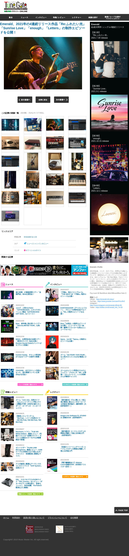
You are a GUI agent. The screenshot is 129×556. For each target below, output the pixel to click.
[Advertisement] (86, 19)
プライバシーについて (57, 518)
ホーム (6, 518)
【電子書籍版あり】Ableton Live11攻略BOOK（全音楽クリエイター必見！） (73, 465)
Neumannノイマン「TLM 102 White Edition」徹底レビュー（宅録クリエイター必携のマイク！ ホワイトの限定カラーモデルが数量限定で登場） (29, 436)
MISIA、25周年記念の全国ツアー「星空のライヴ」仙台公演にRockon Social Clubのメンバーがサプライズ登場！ (29, 342)
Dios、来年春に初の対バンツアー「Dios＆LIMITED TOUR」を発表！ (28, 326)
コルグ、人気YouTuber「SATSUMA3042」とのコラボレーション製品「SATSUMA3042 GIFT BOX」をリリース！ (28, 311)
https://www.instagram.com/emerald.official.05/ (106, 305)
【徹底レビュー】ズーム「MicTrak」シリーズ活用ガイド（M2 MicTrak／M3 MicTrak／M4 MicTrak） (28, 419)
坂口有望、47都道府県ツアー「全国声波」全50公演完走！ (28, 293)
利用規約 (16, 518)
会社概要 (74, 518)
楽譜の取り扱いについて (34, 518)
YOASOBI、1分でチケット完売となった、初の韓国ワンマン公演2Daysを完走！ (28, 372)
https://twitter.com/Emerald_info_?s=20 (109, 307)
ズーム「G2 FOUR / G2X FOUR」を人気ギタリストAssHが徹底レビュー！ (74, 357)
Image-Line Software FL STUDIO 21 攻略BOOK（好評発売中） (73, 417)
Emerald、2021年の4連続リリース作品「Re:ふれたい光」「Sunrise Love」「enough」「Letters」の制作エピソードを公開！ (43, 28)
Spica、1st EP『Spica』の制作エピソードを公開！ (73, 340)
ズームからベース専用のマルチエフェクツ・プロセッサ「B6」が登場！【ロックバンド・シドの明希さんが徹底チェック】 (73, 374)
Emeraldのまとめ (30, 237)
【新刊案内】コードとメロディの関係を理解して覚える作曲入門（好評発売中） (73, 433)
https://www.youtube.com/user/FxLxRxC (111, 301)
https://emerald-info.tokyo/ (105, 299)
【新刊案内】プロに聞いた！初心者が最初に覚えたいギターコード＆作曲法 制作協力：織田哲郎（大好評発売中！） (73, 403)
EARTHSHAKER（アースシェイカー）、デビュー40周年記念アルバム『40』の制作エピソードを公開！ (74, 311)
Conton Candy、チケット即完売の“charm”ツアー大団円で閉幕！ (28, 356)
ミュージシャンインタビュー (37, 244)
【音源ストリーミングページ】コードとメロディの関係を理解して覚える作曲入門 (73, 449)
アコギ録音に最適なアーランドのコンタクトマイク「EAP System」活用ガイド (29, 466)
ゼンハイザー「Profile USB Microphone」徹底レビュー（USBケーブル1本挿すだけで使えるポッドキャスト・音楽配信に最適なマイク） (29, 452)
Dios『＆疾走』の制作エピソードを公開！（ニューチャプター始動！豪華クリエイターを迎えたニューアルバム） (73, 327)
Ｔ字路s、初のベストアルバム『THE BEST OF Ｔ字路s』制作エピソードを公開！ (73, 294)
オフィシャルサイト (33, 250)
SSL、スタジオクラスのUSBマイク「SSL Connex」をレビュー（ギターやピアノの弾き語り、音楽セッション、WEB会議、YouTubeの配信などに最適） (29, 483)
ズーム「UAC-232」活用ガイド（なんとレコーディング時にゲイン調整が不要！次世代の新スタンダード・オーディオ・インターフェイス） (28, 404)
